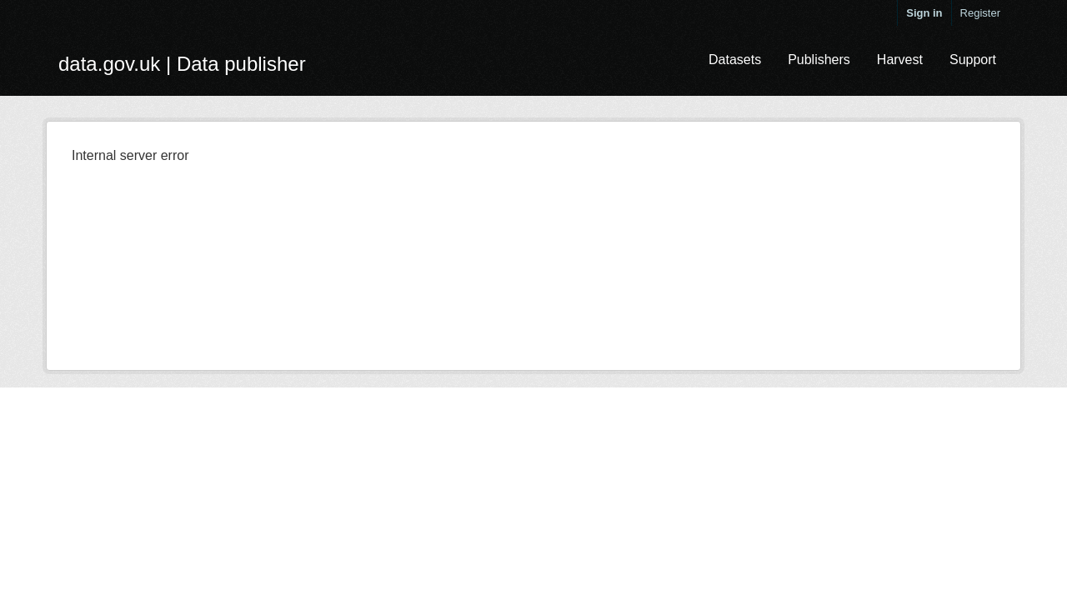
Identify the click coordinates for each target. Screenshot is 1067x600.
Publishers (819, 59)
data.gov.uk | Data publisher (182, 63)
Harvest (900, 59)
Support (972, 59)
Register (980, 13)
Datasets (735, 59)
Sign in (924, 13)
